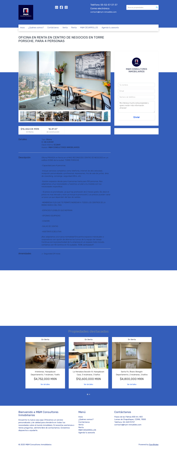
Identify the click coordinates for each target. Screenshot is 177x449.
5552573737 (137, 75)
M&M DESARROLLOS (89, 27)
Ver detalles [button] (45, 384)
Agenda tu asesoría (110, 27)
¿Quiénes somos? (36, 27)
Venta (65, 27)
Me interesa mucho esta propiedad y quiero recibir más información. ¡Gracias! (136, 107)
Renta (74, 27)
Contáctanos (53, 27)
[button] (21, 364)
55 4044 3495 (137, 78)
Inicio (22, 27)
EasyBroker (154, 444)
